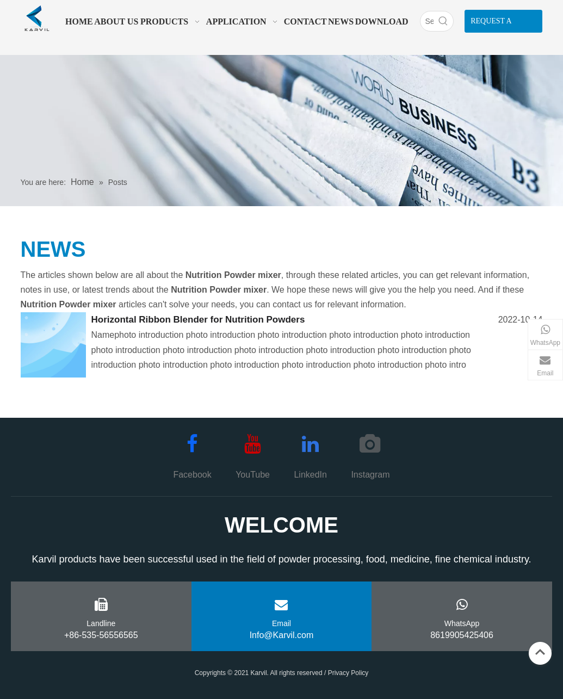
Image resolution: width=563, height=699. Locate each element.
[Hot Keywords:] (443, 21)
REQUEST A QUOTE (491, 25)
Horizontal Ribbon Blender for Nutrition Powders (198, 319)
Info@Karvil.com (282, 635)
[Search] (427, 21)
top (540, 652)
